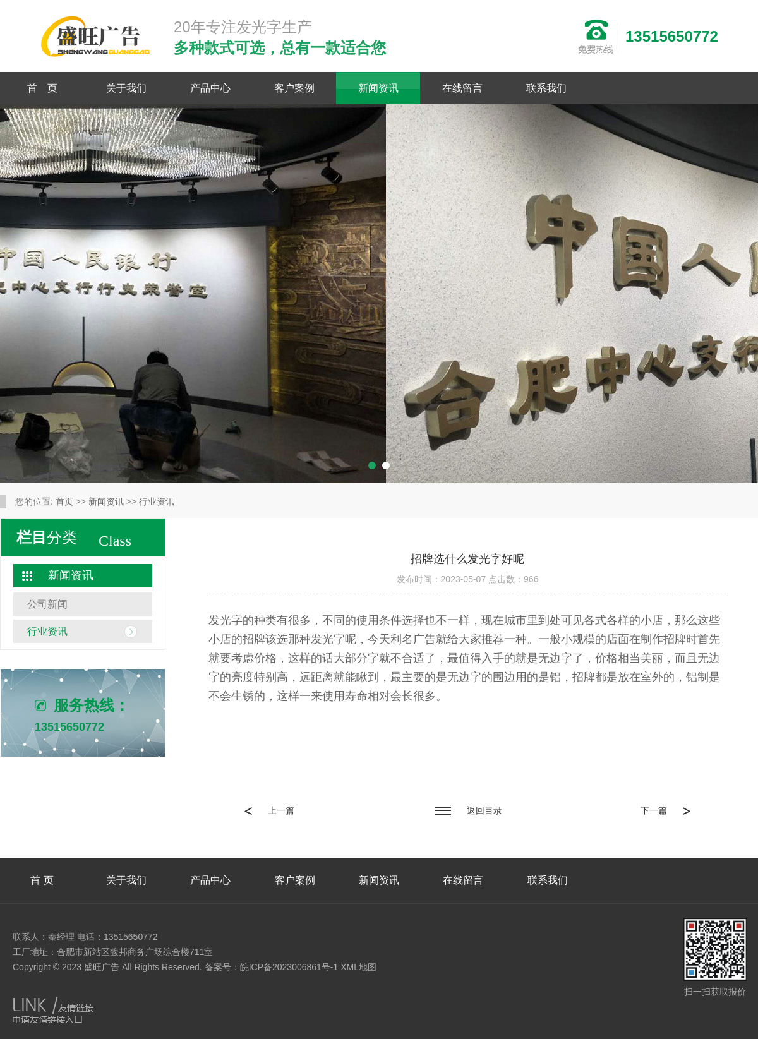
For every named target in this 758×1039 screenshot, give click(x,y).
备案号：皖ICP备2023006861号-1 (272, 967)
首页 (64, 501)
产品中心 (210, 88)
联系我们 (546, 88)
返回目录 (468, 810)
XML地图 (358, 967)
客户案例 (294, 88)
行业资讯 (156, 501)
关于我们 (126, 88)
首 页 (42, 88)
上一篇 (269, 810)
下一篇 (665, 810)
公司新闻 (47, 604)
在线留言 (462, 88)
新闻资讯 (378, 88)
